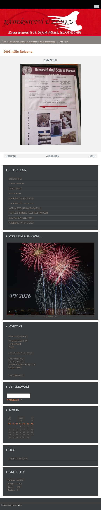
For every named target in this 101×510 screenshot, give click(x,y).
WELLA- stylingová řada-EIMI (24, 208)
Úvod (4, 42)
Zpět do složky (52, 156)
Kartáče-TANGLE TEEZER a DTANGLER (28, 213)
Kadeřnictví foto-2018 (21, 203)
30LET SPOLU (15, 179)
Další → (93, 156)
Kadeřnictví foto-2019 (21, 198)
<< (10, 418)
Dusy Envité (15, 188)
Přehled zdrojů (18, 459)
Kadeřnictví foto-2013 (21, 223)
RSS (20, 505)
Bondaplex (15, 193)
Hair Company (16, 184)
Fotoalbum (13, 42)
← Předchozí (10, 156)
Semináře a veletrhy (29, 42)
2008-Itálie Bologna (48, 42)
